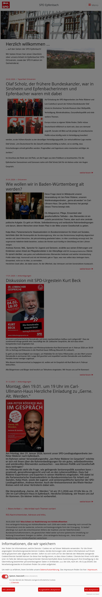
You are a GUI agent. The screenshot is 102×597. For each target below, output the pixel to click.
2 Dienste (14, 582)
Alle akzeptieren (92, 589)
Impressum (92, 569)
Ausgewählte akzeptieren (49, 589)
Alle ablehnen (8, 589)
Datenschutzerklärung (49, 569)
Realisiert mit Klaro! (93, 594)
